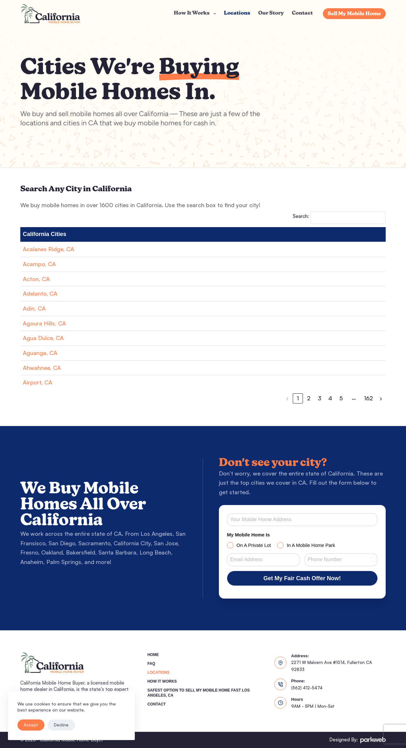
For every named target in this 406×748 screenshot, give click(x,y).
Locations (237, 13)
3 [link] (319, 398)
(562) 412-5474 (307, 687)
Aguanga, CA (40, 352)
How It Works (196, 13)
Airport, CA (37, 382)
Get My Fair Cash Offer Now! (302, 578)
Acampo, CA (39, 263)
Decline (61, 724)
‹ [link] (287, 398)
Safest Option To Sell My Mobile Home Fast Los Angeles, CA (198, 693)
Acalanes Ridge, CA (48, 249)
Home (153, 655)
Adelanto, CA (40, 293)
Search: (301, 216)
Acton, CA (36, 278)
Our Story (271, 13)
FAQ (151, 663)
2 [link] (309, 398)
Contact (302, 13)
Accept (31, 724)
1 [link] (298, 398)
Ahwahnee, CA (42, 367)
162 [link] (368, 398)
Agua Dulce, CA (43, 337)
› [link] (381, 398)
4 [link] (330, 398)
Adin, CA (34, 308)
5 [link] (341, 398)
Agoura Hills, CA (44, 323)
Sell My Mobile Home (354, 13)
